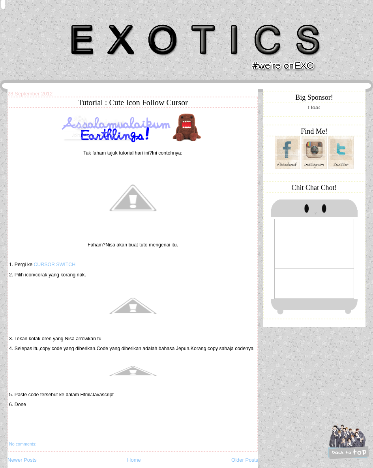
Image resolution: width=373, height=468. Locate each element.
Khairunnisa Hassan (94, 21)
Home (134, 460)
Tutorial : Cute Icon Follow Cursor (133, 102)
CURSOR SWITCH (54, 264)
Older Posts (244, 460)
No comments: (22, 444)
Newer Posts (22, 460)
